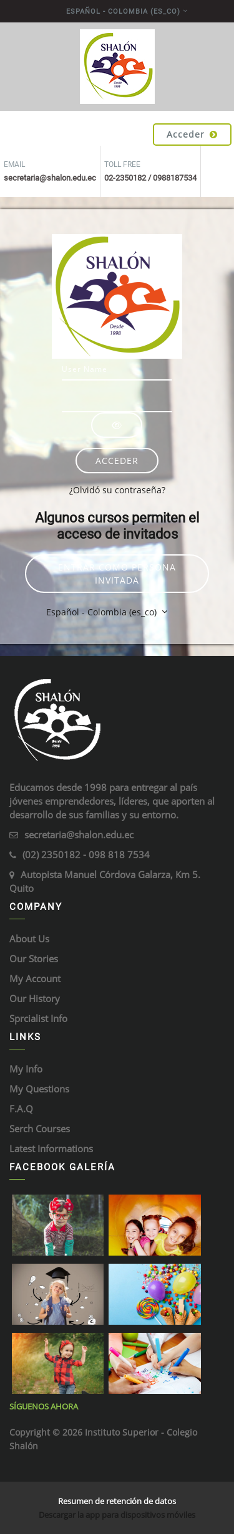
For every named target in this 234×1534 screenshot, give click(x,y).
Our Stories (33, 958)
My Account (35, 978)
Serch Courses (39, 1128)
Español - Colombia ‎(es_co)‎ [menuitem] (123, 11)
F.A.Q (21, 1108)
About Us (29, 938)
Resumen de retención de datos (117, 1501)
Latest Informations (51, 1148)
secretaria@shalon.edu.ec (79, 834)
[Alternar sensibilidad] (116, 425)
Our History (34, 998)
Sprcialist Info (38, 1018)
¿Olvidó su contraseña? (117, 490)
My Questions (39, 1088)
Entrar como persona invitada (117, 573)
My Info (25, 1069)
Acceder (192, 134)
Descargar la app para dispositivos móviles (117, 1514)
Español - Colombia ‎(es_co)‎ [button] (102, 612)
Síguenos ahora (43, 1406)
